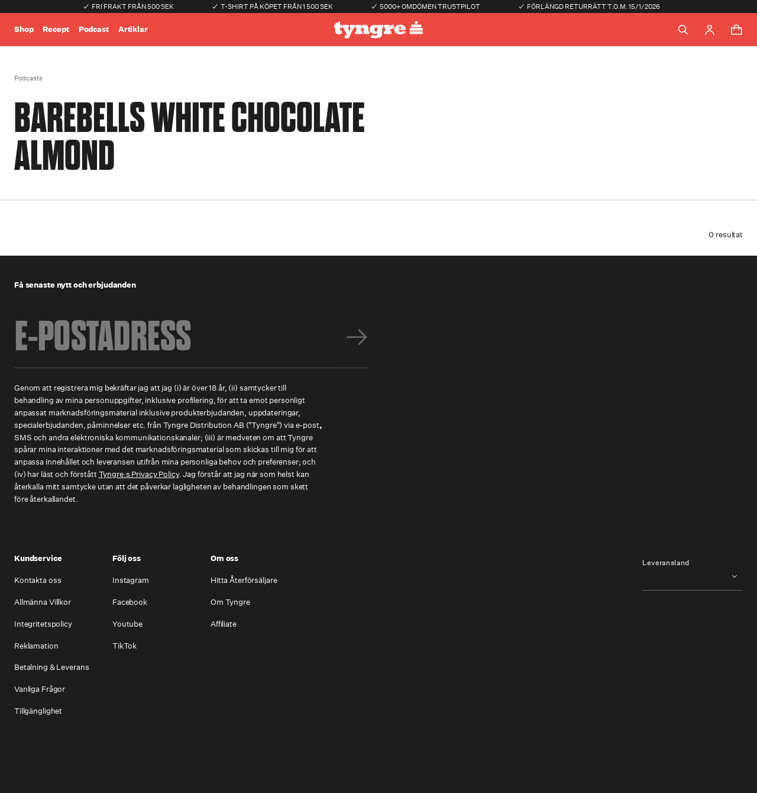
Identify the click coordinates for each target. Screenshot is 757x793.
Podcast (94, 29)
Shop (23, 29)
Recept (56, 29)
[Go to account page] (709, 30)
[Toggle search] (683, 29)
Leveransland (666, 562)
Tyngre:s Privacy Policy (139, 474)
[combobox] (692, 576)
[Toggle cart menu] (736, 29)
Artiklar (133, 29)
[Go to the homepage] (378, 29)
